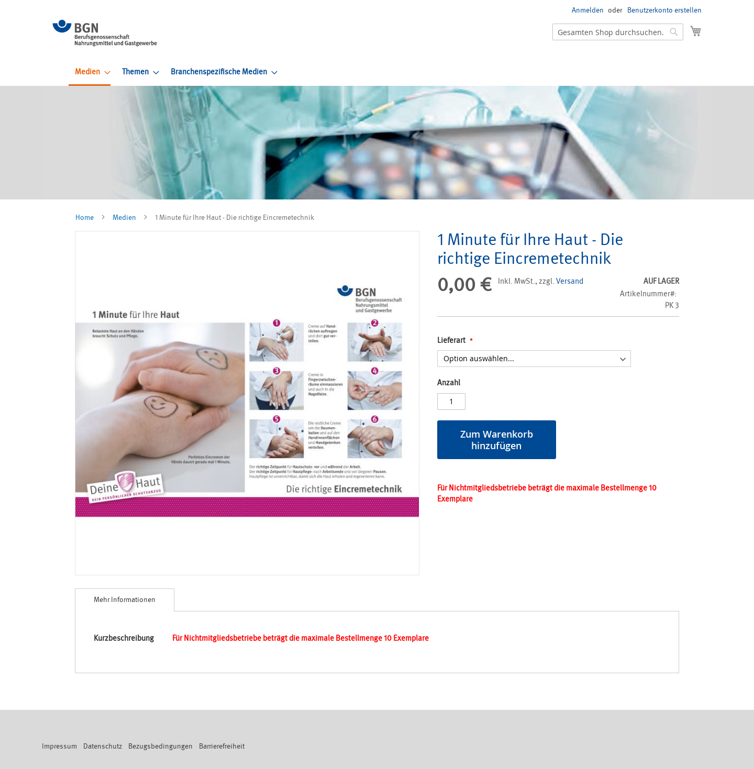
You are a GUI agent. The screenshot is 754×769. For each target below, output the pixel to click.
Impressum (59, 746)
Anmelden (588, 10)
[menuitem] (89, 73)
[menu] (388, 73)
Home (84, 217)
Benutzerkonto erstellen (664, 10)
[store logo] (104, 33)
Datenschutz (102, 746)
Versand (569, 281)
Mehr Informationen (125, 599)
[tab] (124, 599)
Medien (124, 217)
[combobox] (617, 32)
